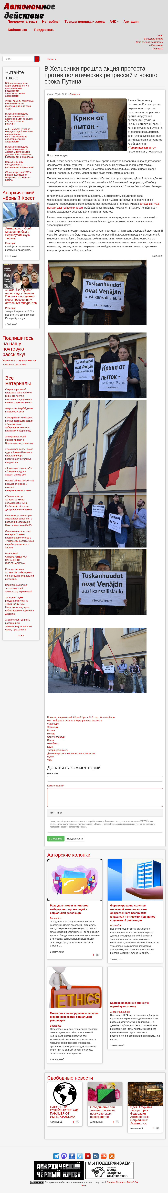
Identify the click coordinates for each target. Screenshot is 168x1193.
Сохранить (55, 838)
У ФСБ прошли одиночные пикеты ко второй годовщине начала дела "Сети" (19, 105)
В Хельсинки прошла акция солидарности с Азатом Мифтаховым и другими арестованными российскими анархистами (19, 151)
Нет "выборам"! (55, 720)
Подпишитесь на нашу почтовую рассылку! (18, 346)
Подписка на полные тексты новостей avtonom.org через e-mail (18, 588)
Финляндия (53, 723)
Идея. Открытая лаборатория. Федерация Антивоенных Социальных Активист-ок (141, 1115)
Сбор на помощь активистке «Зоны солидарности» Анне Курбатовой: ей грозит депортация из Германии (18, 503)
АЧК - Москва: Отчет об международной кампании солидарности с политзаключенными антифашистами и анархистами (19, 135)
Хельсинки (53, 727)
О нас (84, 1185)
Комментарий (55, 785)
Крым (50, 746)
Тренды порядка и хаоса (85, 21)
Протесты (97, 720)
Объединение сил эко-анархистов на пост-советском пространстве (103, 1112)
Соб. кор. (94, 717)
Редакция (74, 94)
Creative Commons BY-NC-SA (122, 1182)
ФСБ (49, 760)
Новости (51, 59)
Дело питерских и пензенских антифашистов (71, 753)
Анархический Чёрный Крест (72, 717)
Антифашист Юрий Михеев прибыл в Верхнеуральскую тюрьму (18, 233)
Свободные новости (70, 1078)
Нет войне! (51, 21)
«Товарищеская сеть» (142, 147)
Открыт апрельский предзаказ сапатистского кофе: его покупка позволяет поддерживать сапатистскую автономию (18, 396)
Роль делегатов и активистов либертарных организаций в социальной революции (69, 909)
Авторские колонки (68, 855)
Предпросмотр (75, 838)
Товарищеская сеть (57, 750)
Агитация (130, 21)
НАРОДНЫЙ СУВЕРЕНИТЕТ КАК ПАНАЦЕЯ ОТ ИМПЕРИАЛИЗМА (64, 1112)
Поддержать (44, 30)
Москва (51, 733)
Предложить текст (22, 21)
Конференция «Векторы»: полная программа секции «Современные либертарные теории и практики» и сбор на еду (19, 424)
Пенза (50, 740)
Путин (50, 756)
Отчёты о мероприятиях (78, 720)
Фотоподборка (107, 717)
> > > (21, 635)
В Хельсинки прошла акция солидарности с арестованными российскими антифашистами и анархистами (17, 89)
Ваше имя (52, 773)
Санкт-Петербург (56, 737)
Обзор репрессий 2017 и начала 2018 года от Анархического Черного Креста (18, 176)
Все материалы (18, 380)
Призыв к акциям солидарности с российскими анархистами (19, 164)
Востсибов (55, 918)
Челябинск (53, 743)
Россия (51, 730)
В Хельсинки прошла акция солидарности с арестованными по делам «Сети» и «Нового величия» (19, 118)
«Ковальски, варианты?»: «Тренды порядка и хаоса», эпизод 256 (18, 471)
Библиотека (18, 30)
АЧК (114, 21)
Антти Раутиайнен (120, 1011)
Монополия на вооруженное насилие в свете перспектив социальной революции (74, 1017)
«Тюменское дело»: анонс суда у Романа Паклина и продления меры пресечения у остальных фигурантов (21, 296)
